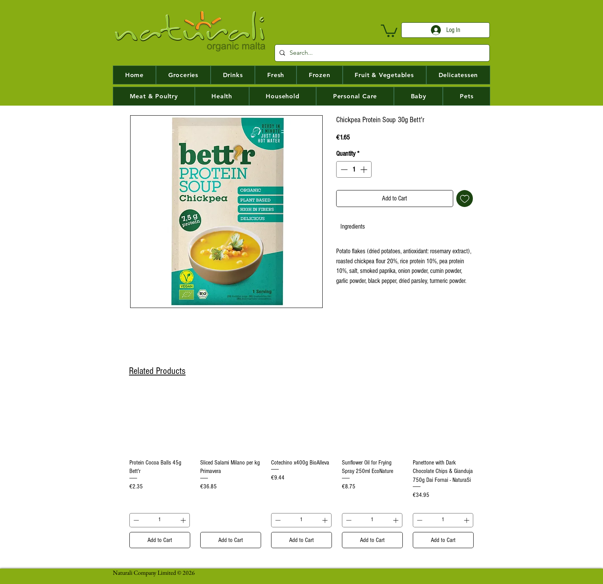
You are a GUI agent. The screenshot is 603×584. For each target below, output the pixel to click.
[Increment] (364, 169)
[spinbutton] (353, 169)
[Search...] (381, 53)
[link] (352, 226)
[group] (301, 469)
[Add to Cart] (159, 540)
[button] (389, 30)
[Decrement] (343, 169)
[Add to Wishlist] (464, 198)
